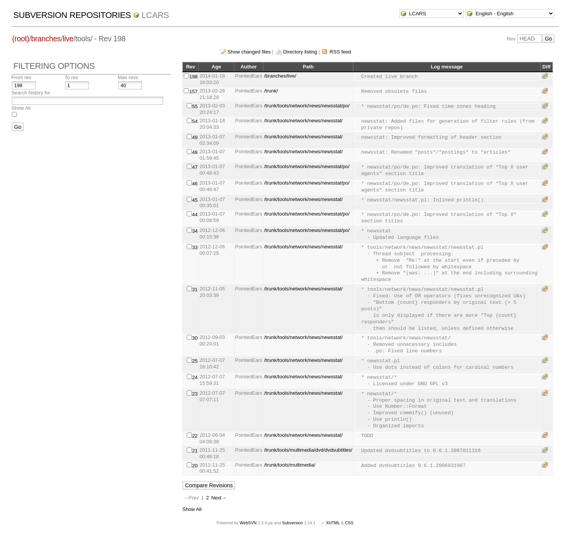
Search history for (31, 93)
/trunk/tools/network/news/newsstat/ (303, 120)
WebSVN (248, 522)
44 (195, 214)
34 (195, 231)
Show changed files (249, 52)
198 (193, 76)
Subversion (292, 522)
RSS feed (340, 52)
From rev (21, 77)
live (68, 38)
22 (195, 436)
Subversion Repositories (72, 15)
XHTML (333, 522)
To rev (71, 77)
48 (195, 152)
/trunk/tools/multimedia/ (289, 465)
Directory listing (300, 52)
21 (195, 451)
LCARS (155, 15)
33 (195, 247)
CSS (349, 522)
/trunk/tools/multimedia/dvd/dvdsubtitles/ (308, 450)
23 (195, 394)
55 (195, 106)
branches (45, 38)
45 (195, 200)
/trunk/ (271, 91)
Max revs (128, 77)
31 (195, 289)
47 (195, 167)
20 (195, 466)
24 (195, 377)
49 (195, 137)
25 (195, 361)
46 (195, 183)
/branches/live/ (280, 76)
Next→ (219, 498)
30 (195, 338)
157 (193, 91)
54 (195, 121)
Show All (21, 108)
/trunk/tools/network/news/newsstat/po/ (307, 106)
